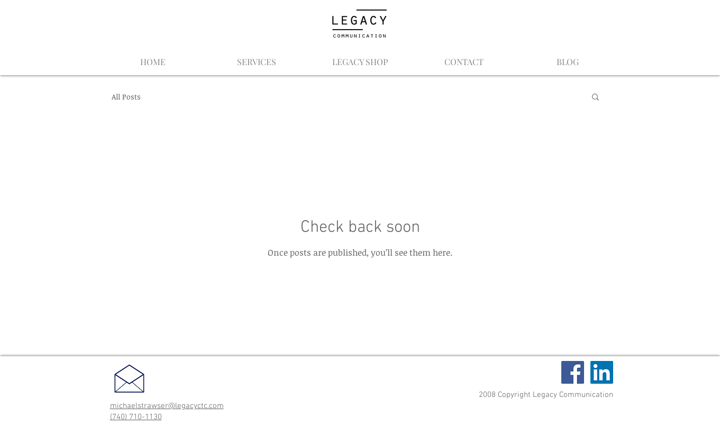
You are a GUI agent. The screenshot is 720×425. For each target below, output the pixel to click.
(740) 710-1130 (136, 417)
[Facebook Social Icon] (572, 372)
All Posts (126, 97)
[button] (595, 97)
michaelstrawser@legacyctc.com (167, 406)
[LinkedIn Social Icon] (601, 372)
